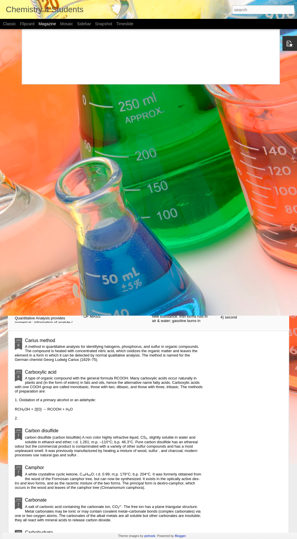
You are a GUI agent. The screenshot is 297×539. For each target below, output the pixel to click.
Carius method (40, 340)
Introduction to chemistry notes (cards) (247, 240)
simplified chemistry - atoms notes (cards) (115, 238)
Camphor (34, 467)
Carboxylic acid (40, 372)
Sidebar (84, 23)
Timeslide (124, 23)
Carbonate (36, 500)
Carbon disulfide (42, 430)
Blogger (180, 536)
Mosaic (66, 23)
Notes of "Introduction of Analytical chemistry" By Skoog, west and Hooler (49, 243)
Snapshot (103, 23)
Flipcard (27, 23)
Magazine (47, 23)
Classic (9, 23)
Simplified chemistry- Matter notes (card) (183, 238)
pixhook (149, 536)
